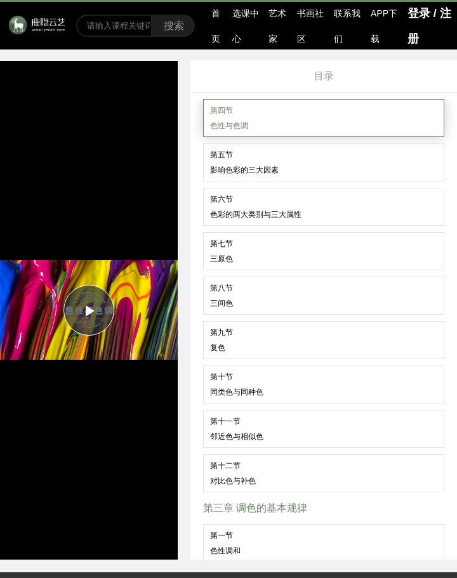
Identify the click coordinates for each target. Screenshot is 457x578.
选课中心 (245, 26)
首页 (215, 26)
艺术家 (277, 26)
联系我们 (347, 26)
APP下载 (384, 26)
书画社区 (310, 26)
